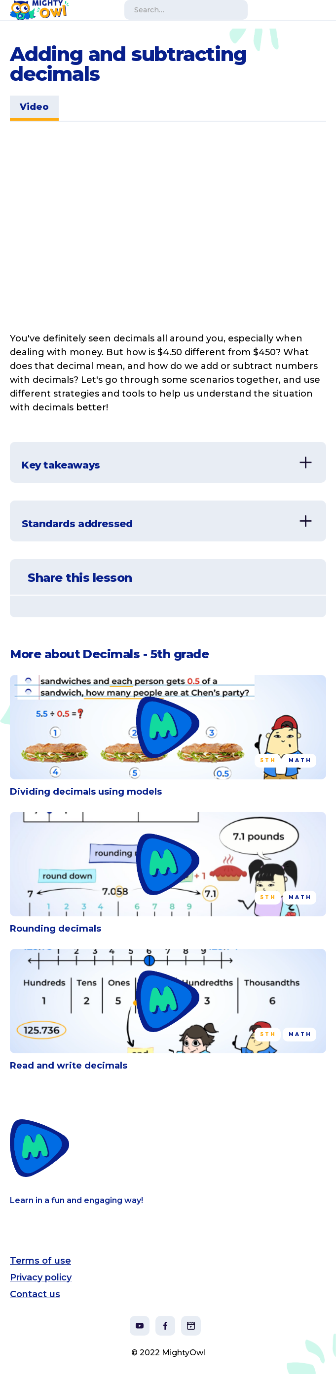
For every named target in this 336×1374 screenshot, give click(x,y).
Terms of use (40, 1260)
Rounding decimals (55, 928)
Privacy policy (41, 1277)
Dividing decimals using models (86, 791)
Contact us (35, 1294)
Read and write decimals (68, 1065)
